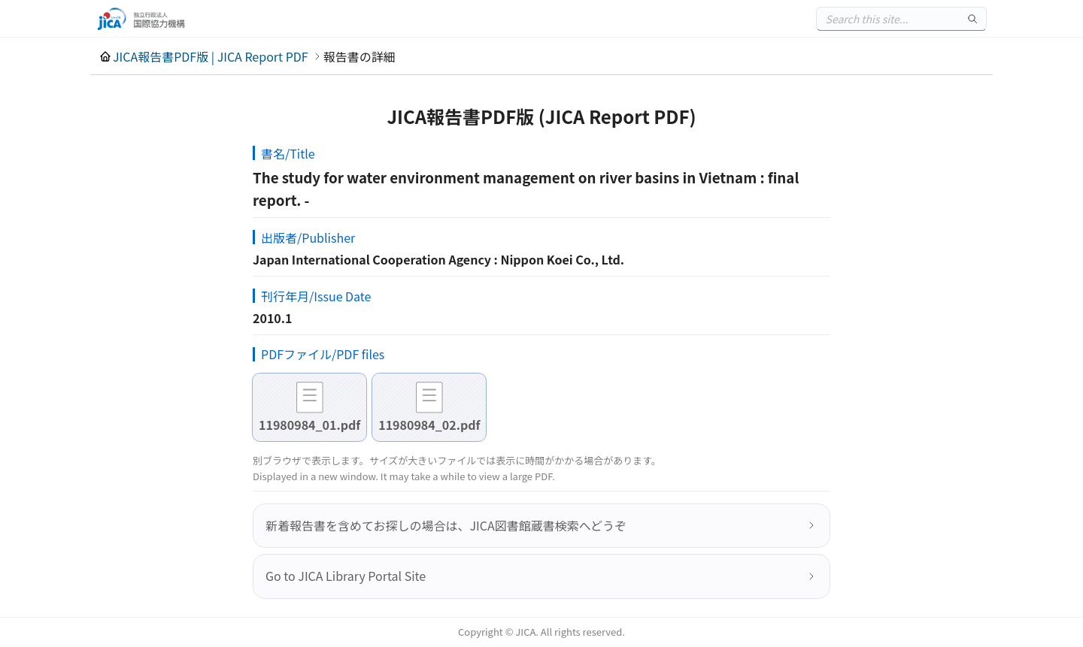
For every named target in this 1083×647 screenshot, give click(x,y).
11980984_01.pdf (309, 425)
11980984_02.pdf (429, 425)
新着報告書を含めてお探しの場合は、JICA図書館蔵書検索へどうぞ (445, 525)
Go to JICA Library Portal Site (345, 576)
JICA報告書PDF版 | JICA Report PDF (210, 56)
